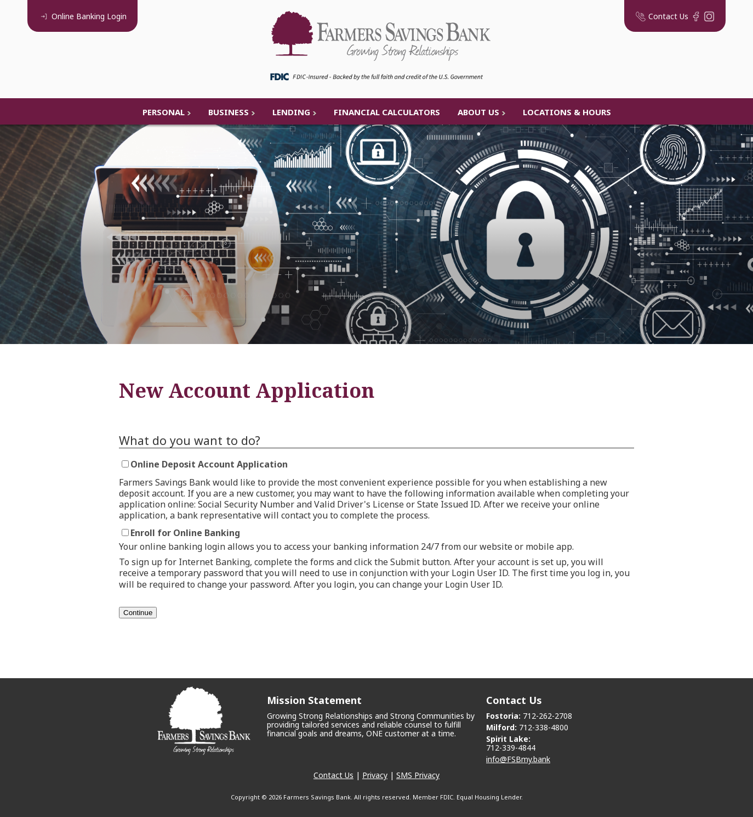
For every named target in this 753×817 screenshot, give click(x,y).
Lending (291, 111)
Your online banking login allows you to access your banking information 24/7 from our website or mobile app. (346, 546)
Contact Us (333, 775)
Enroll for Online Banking (185, 533)
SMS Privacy (418, 775)
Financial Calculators (387, 111)
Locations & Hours (567, 111)
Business (228, 111)
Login (82, 16)
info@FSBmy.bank (518, 759)
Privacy (374, 775)
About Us (478, 111)
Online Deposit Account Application (209, 464)
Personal (163, 111)
